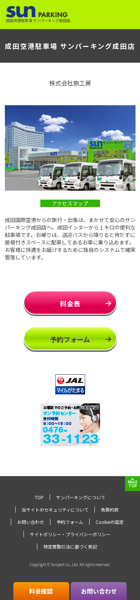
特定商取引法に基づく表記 (70, 546)
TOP (39, 497)
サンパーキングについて (80, 497)
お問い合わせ (30, 522)
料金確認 (41, 591)
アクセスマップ (70, 203)
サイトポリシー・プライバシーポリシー (70, 534)
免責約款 (110, 509)
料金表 (70, 303)
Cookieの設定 (110, 522)
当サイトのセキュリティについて (55, 509)
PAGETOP (132, 483)
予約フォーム (70, 339)
